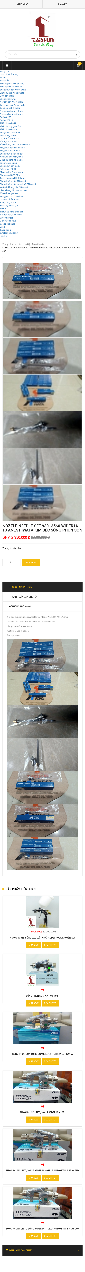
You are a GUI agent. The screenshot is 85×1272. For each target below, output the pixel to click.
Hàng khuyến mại (8, 202)
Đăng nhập (22, 4)
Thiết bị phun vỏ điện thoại (12, 83)
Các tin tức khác (7, 224)
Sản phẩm (4, 80)
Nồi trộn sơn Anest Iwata (11, 102)
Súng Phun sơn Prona (10, 132)
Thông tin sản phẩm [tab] (20, 587)
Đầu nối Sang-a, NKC (9, 193)
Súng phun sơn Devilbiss (11, 196)
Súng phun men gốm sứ (11, 154)
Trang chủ (4, 71)
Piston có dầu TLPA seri (11, 175)
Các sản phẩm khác (9, 199)
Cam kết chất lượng (9, 74)
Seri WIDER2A (6, 120)
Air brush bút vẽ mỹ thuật (11, 156)
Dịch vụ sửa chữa (8, 221)
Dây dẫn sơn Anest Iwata (11, 111)
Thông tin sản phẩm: (13, 548)
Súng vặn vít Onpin (8, 163)
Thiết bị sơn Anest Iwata (11, 86)
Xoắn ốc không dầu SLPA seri (14, 187)
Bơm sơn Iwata (7, 96)
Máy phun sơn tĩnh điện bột (12, 147)
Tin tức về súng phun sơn (11, 211)
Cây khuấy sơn (6, 218)
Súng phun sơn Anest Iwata (13, 89)
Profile (3, 77)
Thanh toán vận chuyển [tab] (23, 597)
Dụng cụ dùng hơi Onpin (11, 160)
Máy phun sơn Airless (10, 150)
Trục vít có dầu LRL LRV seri (13, 178)
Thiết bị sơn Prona (8, 129)
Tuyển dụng (5, 230)
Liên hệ (3, 236)
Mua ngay (31, 562)
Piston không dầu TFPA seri (13, 181)
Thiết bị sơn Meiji (8, 123)
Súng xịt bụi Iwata (8, 99)
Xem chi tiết (50, 945)
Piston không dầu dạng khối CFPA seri (18, 184)
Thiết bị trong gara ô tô (10, 126)
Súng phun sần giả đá (10, 166)
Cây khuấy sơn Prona (9, 138)
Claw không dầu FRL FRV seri (14, 190)
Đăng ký (62, 4)
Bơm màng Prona (8, 135)
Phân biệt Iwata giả (9, 205)
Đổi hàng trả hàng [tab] (20, 606)
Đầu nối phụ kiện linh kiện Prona (15, 144)
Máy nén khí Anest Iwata (11, 172)
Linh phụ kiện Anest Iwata (12, 93)
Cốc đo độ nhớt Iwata (10, 108)
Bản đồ (3, 227)
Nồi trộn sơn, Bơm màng (11, 214)
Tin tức (3, 208)
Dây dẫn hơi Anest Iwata (11, 114)
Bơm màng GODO (8, 169)
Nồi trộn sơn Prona (8, 141)
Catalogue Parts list (9, 233)
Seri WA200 (5, 117)
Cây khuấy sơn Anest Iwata (12, 105)
